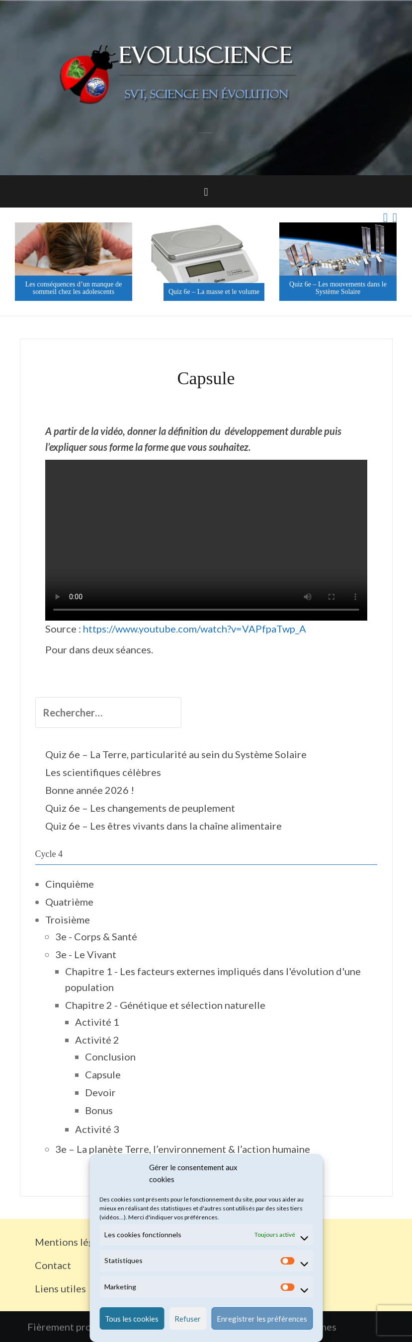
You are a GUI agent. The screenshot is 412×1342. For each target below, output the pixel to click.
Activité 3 (97, 1129)
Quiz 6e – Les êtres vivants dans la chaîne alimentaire (163, 826)
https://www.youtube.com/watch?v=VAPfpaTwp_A (194, 629)
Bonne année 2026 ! (89, 790)
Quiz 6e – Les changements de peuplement (140, 808)
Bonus (99, 1110)
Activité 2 (97, 1040)
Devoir (100, 1092)
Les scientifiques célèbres (103, 772)
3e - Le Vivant (85, 954)
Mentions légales (73, 1242)
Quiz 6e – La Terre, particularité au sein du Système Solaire (176, 754)
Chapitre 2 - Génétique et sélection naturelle (165, 1005)
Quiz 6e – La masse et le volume (217, 291)
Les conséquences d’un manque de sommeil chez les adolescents (77, 288)
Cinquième (69, 884)
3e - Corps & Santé (96, 936)
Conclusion (110, 1056)
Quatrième (69, 902)
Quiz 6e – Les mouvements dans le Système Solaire (341, 288)
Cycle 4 (49, 854)
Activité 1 (97, 1022)
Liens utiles (60, 1288)
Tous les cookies (132, 1318)
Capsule (103, 1074)
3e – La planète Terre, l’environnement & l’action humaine (182, 1149)
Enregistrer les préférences (262, 1318)
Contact (53, 1265)
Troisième (67, 919)
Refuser (187, 1318)
